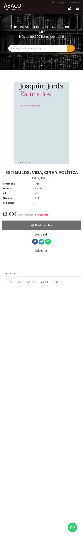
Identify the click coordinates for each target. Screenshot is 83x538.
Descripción (10, 273)
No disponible (41, 214)
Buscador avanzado (66, 53)
